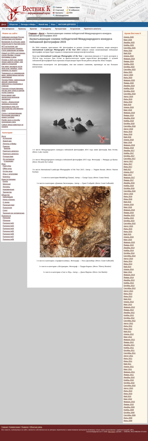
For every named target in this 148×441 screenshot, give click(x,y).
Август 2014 (128, 259)
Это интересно (8, 29)
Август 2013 (128, 291)
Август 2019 (128, 97)
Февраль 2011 (129, 372)
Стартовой (60, 10)
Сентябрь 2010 (130, 386)
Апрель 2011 (129, 367)
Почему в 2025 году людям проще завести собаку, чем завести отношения (12, 62)
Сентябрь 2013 (130, 288)
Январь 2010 (129, 404)
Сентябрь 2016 (130, 191)
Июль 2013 (128, 294)
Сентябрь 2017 (130, 159)
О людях (6, 202)
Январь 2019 (129, 115)
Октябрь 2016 (129, 188)
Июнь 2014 (128, 264)
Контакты (59, 13)
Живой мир (43, 24)
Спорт (5, 210)
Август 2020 (128, 75)
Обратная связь (36, 427)
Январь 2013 (129, 310)
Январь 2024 (129, 61)
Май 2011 (127, 364)
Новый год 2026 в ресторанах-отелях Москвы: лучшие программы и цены (13, 55)
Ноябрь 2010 (129, 380)
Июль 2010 (128, 391)
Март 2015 (128, 240)
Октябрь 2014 (129, 253)
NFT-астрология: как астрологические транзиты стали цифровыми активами (13, 48)
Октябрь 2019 (129, 91)
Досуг (3, 24)
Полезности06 (8, 234)
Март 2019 (128, 110)
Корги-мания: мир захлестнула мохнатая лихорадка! (10, 97)
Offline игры (7, 169)
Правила (24, 427)
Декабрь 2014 (129, 248)
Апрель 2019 (129, 107)
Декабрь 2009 (129, 407)
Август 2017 (128, 161)
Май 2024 (127, 53)
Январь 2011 (129, 375)
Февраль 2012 (129, 340)
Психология (7, 208)
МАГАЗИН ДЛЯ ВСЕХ (67, 24)
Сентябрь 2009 (130, 415)
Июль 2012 (128, 326)
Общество (13, 24)
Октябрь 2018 (129, 124)
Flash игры (7, 166)
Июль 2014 (128, 261)
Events (5, 181)
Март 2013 (128, 305)
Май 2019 (127, 105)
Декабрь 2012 (129, 313)
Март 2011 (128, 369)
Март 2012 (128, 337)
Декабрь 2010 (129, 377)
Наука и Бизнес (9, 200)
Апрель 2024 (129, 56)
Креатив (33, 29)
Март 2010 (128, 399)
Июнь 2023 (128, 72)
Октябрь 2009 (129, 413)
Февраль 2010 (129, 402)
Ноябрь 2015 (129, 218)
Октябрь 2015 (129, 221)
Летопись (6, 187)
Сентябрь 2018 (130, 126)
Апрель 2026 (129, 37)
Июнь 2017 (128, 167)
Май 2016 (127, 202)
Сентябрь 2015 (130, 223)
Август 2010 (128, 388)
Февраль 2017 (129, 178)
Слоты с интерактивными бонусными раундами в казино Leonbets (12, 115)
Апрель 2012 (129, 334)
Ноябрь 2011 (129, 348)
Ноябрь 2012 (129, 315)
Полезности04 (8, 229)
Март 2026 (128, 40)
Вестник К (111, 431)
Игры (53, 24)
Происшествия (8, 205)
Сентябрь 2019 (130, 94)
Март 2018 (128, 142)
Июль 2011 (128, 359)
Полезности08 (8, 239)
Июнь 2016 (128, 199)
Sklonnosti (6, 184)
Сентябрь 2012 (130, 321)
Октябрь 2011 (129, 350)
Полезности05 (8, 231)
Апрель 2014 (129, 269)
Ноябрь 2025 (129, 45)
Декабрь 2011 (129, 345)
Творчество (7, 192)
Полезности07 (8, 237)
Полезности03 (8, 226)
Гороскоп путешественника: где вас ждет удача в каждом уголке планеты (13, 91)
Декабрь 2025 (129, 43)
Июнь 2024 (128, 51)
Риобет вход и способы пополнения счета (11, 121)
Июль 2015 (128, 229)
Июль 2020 (128, 78)
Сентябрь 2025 (130, 48)
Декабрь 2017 (129, 151)
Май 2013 (127, 299)
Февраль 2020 (129, 80)
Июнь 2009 (128, 421)
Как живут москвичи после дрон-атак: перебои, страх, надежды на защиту (12, 69)
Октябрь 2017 (129, 156)
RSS (71, 13)
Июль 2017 (128, 164)
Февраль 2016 (129, 210)
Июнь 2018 (128, 134)
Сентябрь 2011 (130, 353)
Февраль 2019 (129, 113)
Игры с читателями (10, 174)
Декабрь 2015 (129, 215)
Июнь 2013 (128, 296)
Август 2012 (128, 323)
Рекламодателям (61, 15)
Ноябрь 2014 (129, 250)
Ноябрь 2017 (129, 153)
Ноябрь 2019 (129, 88)
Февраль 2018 (129, 145)
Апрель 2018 (129, 140)
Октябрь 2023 (129, 67)
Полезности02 (8, 223)
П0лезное (6, 220)
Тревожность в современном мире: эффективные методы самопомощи (13, 75)
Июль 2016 (128, 196)
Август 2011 (128, 356)
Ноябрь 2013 (129, 283)
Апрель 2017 (129, 172)
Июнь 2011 (128, 361)
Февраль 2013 (129, 307)
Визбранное (74, 10)
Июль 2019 (128, 99)
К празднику (46, 29)
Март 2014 (128, 272)
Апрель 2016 (129, 205)
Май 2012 (127, 332)
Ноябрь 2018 (129, 121)
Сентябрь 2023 (130, 70)
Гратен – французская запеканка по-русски (10, 103)
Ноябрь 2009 (129, 410)
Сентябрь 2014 (130, 256)
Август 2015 (128, 226)
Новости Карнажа (8, 179)
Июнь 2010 (128, 394)
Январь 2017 (129, 180)
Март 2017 (128, 175)
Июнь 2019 (128, 102)
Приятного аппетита (92, 29)
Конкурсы (6, 177)
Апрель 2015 (129, 237)
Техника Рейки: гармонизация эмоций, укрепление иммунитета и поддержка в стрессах (13, 83)
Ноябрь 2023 (129, 64)
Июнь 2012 (128, 329)
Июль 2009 (128, 418)
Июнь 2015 (128, 232)
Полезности (6, 216)
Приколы (22, 29)
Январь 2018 (129, 148)
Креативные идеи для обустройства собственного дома (12, 109)
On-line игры (7, 171)
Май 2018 (127, 137)
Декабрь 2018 (129, 118)
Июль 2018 (128, 132)
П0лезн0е (6, 218)
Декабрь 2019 (129, 86)
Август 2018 (128, 129)
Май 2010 (127, 396)
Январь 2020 (129, 83)
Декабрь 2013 (129, 280)
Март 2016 (128, 207)
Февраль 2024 (129, 59)
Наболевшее (8, 197)
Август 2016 (128, 194)
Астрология (75, 29)
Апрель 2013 (129, 302)
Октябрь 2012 (129, 318)
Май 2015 (127, 234)
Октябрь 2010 (129, 383)
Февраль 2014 (129, 275)
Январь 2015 (129, 245)
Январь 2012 (129, 342)
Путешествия (60, 29)
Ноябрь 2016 (129, 186)
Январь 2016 (129, 213)
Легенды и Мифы (28, 24)
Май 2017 (127, 169)
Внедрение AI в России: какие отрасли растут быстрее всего (13, 43)
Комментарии (74, 7)
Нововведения (8, 190)
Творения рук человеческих (13, 213)
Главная (59, 7)
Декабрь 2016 (129, 183)
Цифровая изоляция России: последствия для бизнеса (13, 38)
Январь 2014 (129, 278)
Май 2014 (127, 267)
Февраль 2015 (129, 242)
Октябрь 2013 (129, 286)
